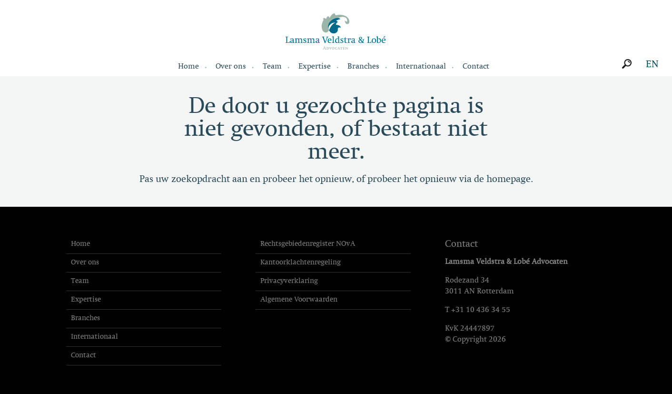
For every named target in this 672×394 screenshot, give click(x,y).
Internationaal (421, 67)
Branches (363, 67)
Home (188, 67)
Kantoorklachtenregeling (300, 262)
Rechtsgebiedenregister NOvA (307, 244)
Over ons (231, 67)
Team (272, 67)
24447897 (477, 329)
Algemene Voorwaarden (298, 299)
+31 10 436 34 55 (480, 310)
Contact (476, 67)
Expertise (314, 67)
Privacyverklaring (289, 281)
